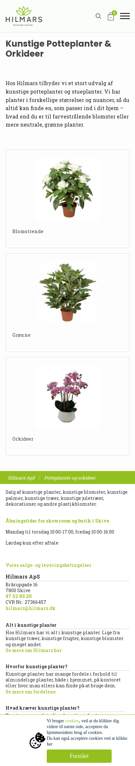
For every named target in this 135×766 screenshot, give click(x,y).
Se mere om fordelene (31, 692)
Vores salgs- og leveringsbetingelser (49, 565)
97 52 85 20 (19, 596)
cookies (72, 720)
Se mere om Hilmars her (34, 650)
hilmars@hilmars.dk (30, 608)
